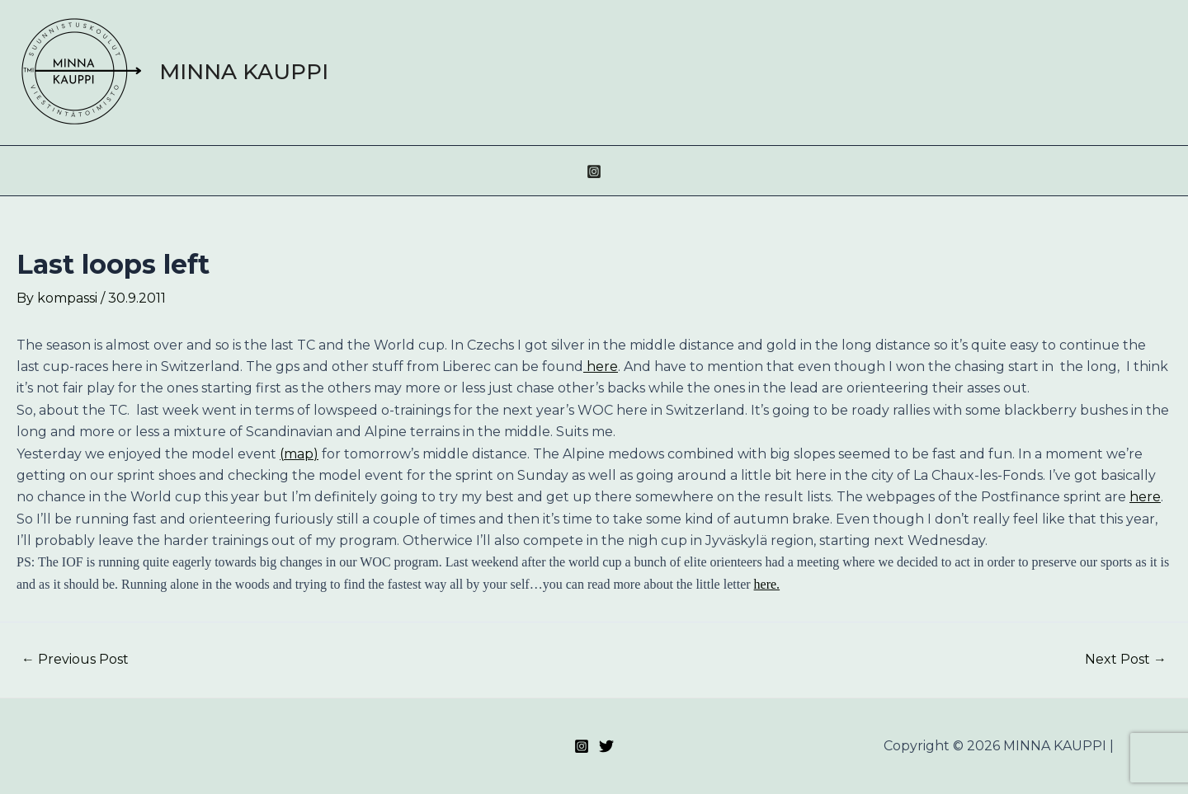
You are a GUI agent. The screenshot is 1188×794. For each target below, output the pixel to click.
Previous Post (75, 659)
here (600, 366)
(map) (299, 454)
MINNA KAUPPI (243, 72)
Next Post (1126, 659)
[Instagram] (594, 171)
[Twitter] (606, 746)
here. (767, 584)
